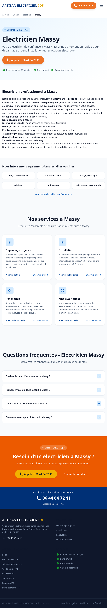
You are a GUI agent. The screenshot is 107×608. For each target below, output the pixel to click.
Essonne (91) (8, 583)
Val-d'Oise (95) (8, 573)
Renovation (61, 534)
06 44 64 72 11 (15, 537)
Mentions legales (69, 603)
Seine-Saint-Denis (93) (12, 564)
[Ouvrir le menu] (101, 5)
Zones (16, 14)
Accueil (5, 14)
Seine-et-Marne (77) (11, 587)
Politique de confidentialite (92, 603)
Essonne (27, 14)
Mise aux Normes (64, 539)
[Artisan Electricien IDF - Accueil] (22, 5)
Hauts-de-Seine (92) (11, 559)
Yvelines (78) (8, 578)
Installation (61, 530)
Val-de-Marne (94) (10, 569)
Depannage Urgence (65, 525)
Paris (4, 554)
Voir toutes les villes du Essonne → (53, 194)
